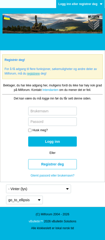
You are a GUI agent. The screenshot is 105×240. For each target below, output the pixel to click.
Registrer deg (52, 164)
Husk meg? (38, 130)
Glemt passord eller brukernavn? (52, 175)
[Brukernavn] (52, 111)
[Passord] (52, 121)
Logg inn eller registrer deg (80, 4)
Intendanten (50, 90)
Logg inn (52, 142)
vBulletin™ (36, 221)
